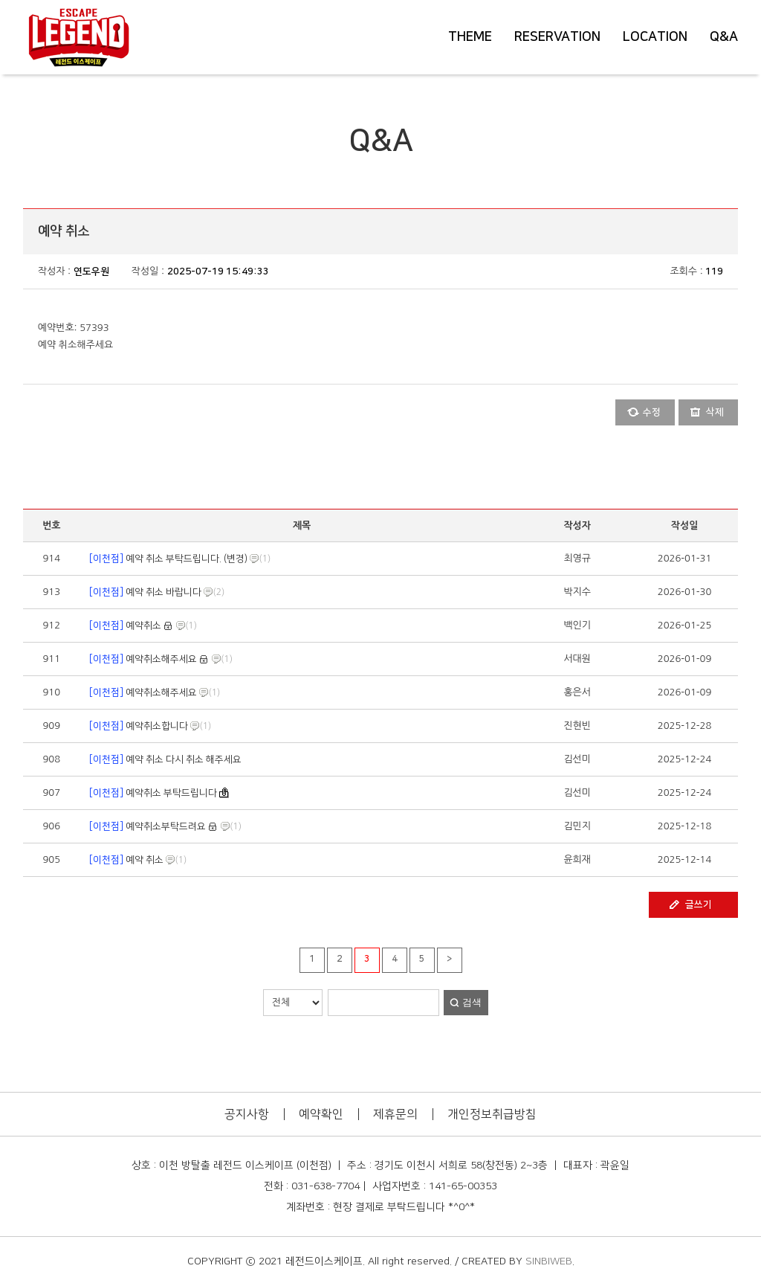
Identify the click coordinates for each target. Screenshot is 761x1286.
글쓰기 (698, 904)
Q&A (724, 37)
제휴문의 (395, 1114)
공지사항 (246, 1114)
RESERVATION (557, 37)
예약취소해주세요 (142, 659)
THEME (470, 37)
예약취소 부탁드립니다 (153, 793)
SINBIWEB (548, 1261)
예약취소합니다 (137, 726)
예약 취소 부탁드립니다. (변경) (167, 558)
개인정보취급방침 (492, 1114)
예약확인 (321, 1114)
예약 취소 (125, 860)
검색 (472, 1002)
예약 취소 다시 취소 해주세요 (164, 759)
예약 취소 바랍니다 (144, 592)
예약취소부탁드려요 (146, 826)
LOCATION (655, 37)
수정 (652, 412)
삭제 (715, 412)
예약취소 (124, 625)
